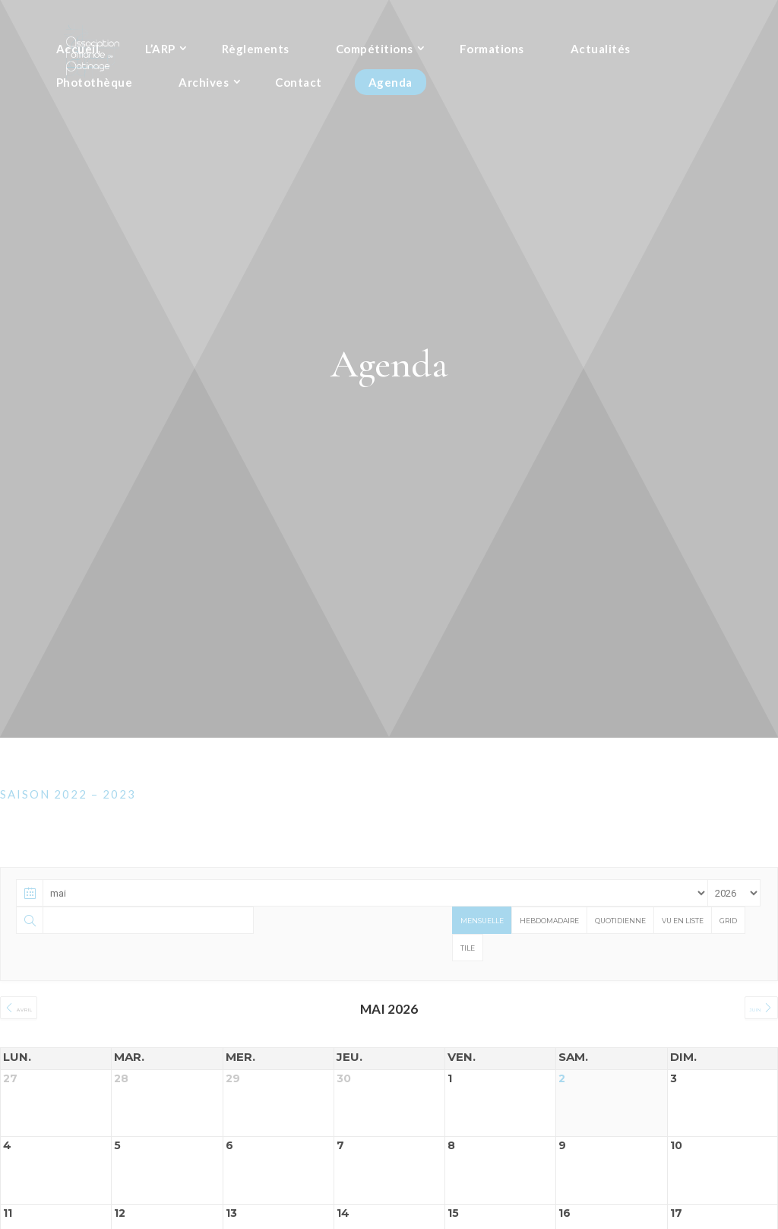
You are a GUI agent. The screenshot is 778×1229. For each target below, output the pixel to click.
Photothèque (94, 84)
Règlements (255, 51)
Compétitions (374, 51)
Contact (298, 84)
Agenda (390, 84)
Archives (204, 84)
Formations (492, 51)
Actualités (601, 51)
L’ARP (160, 51)
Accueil (78, 51)
